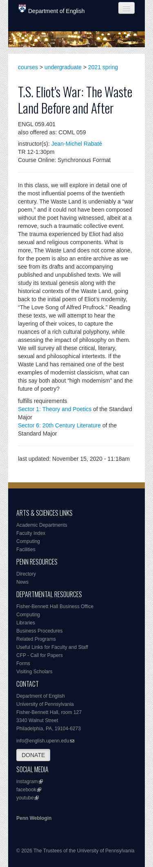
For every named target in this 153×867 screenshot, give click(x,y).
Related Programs (36, 639)
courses (28, 67)
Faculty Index (30, 533)
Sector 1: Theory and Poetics (54, 409)
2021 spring (103, 67)
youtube (25, 798)
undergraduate (63, 67)
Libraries (25, 623)
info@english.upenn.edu (42, 741)
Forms (23, 663)
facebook (26, 790)
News (22, 582)
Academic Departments (41, 525)
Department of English (51, 9)
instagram (27, 781)
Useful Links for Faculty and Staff (52, 647)
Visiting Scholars (34, 671)
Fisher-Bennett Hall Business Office (54, 606)
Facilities (25, 549)
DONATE (33, 755)
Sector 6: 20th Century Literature (59, 425)
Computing (28, 541)
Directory (26, 574)
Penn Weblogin (33, 818)
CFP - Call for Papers (39, 655)
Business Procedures (39, 631)
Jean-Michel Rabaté (76, 143)
